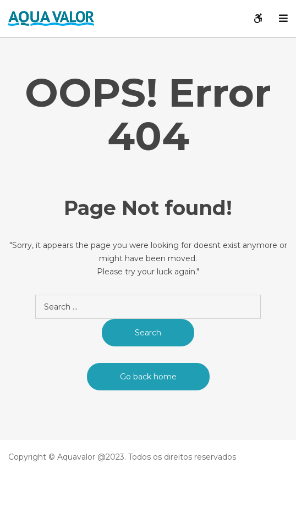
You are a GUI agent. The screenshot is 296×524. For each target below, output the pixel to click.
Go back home (148, 377)
